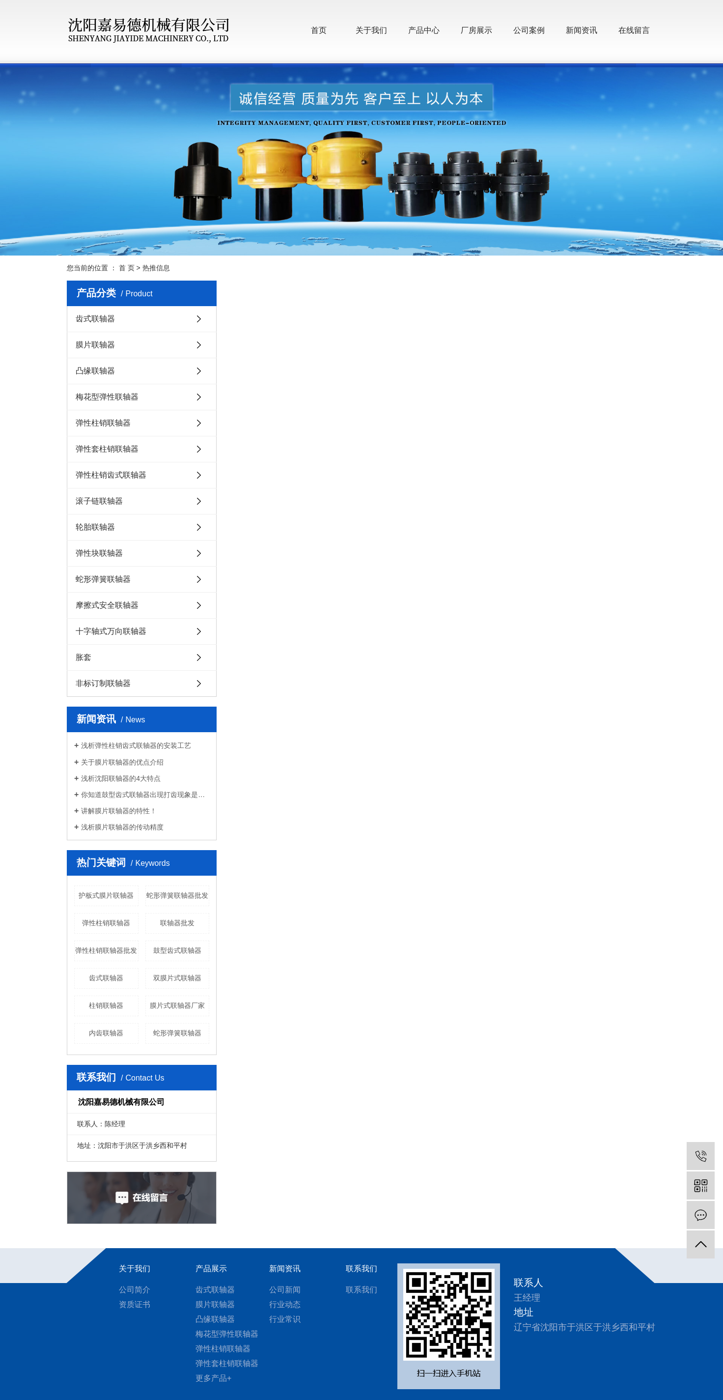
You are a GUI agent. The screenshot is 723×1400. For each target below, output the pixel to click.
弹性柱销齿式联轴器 (111, 475)
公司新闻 (285, 1290)
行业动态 (285, 1304)
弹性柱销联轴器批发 (106, 950)
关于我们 (371, 30)
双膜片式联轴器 (177, 978)
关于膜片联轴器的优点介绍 (122, 762)
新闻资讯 (581, 30)
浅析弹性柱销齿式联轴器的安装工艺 (136, 745)
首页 (319, 30)
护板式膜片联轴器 (106, 895)
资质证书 (134, 1304)
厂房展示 (476, 30)
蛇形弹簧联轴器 (103, 579)
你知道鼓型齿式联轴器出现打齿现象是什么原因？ (145, 795)
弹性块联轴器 (99, 553)
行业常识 (285, 1319)
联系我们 (361, 1268)
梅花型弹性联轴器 (107, 397)
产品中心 (424, 30)
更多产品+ (213, 1378)
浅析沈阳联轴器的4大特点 (121, 778)
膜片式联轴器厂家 (177, 1005)
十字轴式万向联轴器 (111, 631)
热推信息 (156, 268)
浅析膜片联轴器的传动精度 (122, 827)
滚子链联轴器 (99, 501)
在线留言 (634, 30)
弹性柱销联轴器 (103, 423)
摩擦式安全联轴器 (107, 605)
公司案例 (529, 30)
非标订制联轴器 (103, 683)
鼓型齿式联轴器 (177, 950)
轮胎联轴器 (95, 527)
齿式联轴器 (95, 318)
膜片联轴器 (95, 345)
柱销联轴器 (106, 1005)
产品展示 (211, 1268)
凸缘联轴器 (95, 371)
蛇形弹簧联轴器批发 (177, 895)
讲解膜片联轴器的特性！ (119, 811)
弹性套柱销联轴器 (107, 449)
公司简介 (134, 1290)
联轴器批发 (177, 923)
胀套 (83, 657)
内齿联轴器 (106, 1033)
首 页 (127, 268)
